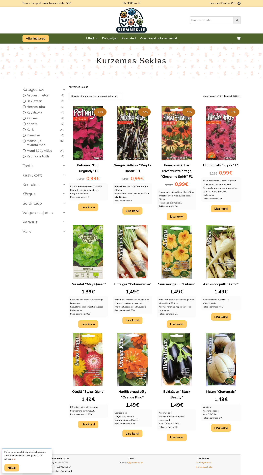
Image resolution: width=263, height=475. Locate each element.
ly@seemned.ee (135, 462)
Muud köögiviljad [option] (45, 151)
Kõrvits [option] (45, 124)
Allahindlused (35, 39)
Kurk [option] (45, 130)
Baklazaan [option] (45, 101)
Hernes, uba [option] (45, 107)
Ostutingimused (203, 462)
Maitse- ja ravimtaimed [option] (45, 143)
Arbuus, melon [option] (45, 95)
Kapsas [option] (45, 118)
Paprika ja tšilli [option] (45, 156)
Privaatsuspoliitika (203, 466)
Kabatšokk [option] (45, 113)
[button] (44, 89)
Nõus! (12, 468)
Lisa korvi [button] (88, 207)
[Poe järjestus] (95, 96)
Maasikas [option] (45, 135)
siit (13, 459)
